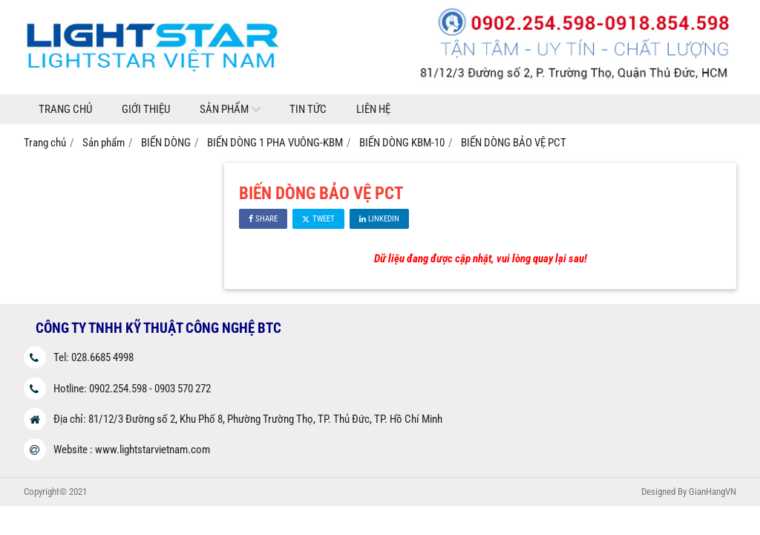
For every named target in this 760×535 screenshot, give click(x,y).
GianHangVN (712, 491)
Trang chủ (65, 109)
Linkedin (379, 219)
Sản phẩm (224, 109)
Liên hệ (373, 109)
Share (263, 219)
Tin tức (308, 109)
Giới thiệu (146, 109)
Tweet (318, 219)
